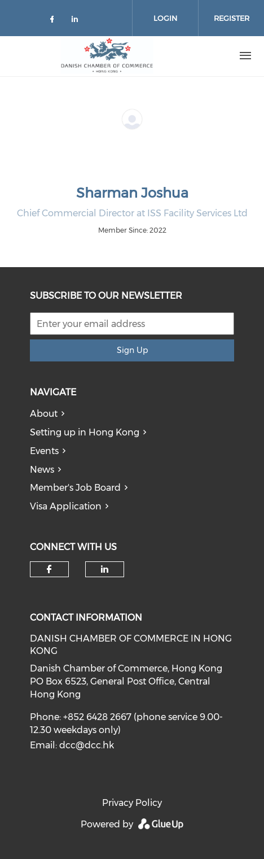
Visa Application (66, 506)
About (44, 413)
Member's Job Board (75, 487)
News (42, 469)
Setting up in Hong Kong (84, 432)
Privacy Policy (132, 802)
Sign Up (132, 350)
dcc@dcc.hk (86, 745)
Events (44, 451)
